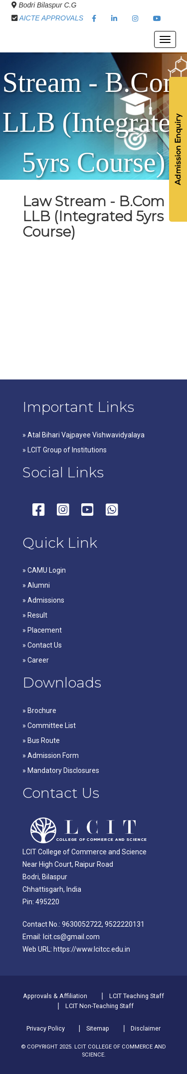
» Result (34, 615)
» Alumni (36, 585)
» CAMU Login (44, 570)
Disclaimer (146, 1028)
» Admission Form (50, 755)
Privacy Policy (45, 1028)
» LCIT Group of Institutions (64, 450)
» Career (35, 660)
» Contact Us (42, 645)
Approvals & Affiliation (55, 996)
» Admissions (43, 600)
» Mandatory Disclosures (60, 770)
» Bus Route (41, 740)
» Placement (42, 630)
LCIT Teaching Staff (136, 996)
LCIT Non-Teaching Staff (99, 1006)
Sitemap (97, 1028)
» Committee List (49, 725)
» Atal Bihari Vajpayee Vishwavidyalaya (83, 435)
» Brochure (39, 711)
